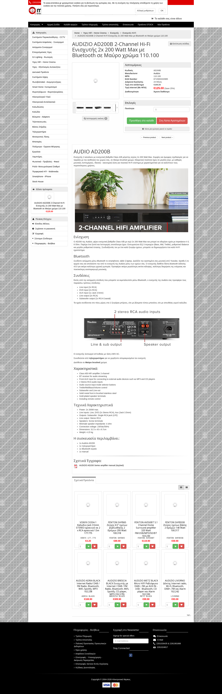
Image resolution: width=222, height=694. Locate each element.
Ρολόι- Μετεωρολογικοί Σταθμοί (46, 166)
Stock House (37, 181)
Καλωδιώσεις (38, 107)
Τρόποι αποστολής (110, 24)
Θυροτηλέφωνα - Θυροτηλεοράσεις (47, 92)
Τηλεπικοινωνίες (39, 122)
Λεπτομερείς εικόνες (95, 118)
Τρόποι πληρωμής (90, 24)
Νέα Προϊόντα (164, 24)
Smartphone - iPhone (41, 176)
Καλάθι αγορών (70, 24)
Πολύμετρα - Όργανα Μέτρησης (46, 147)
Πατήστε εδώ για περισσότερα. (85, 6)
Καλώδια (36, 112)
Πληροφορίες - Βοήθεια (45, 243)
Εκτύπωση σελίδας (179, 44)
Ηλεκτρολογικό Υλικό (41, 97)
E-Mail (158, 640)
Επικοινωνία (128, 24)
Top (189, 615)
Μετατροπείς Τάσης (40, 137)
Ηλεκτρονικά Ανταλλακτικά (43, 102)
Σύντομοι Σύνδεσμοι (43, 238)
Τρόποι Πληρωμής (83, 636)
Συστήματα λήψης (40, 77)
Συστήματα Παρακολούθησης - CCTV (48, 37)
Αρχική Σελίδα (53, 24)
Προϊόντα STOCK (145, 24)
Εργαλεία (36, 152)
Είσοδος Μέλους (41, 224)
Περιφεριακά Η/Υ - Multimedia (45, 171)
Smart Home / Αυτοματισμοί (44, 87)
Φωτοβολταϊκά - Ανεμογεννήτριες (46, 82)
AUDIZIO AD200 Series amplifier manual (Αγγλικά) (101, 465)
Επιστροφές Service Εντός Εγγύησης (91, 664)
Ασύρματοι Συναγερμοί (42, 47)
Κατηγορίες (35, 24)
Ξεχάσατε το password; (43, 229)
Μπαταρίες (37, 142)
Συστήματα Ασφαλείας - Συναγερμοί (48, 42)
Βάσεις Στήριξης (39, 127)
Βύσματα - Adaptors (41, 117)
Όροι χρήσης (80, 650)
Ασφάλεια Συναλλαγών (85, 654)
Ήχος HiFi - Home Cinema (95, 33)
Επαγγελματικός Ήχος (42, 52)
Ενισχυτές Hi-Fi (130, 33)
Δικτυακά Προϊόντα (40, 72)
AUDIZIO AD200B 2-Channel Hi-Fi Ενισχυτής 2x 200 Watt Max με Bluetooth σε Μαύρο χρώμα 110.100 (49, 206)
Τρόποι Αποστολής (83, 640)
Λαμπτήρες (37, 157)
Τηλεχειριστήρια (39, 132)
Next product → (167, 137)
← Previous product (148, 137)
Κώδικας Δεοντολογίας (84, 667)
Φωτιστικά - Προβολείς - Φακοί (45, 161)
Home (77, 33)
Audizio (157, 73)
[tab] (84, 480)
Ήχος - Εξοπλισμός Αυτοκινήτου (46, 67)
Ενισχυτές (114, 33)
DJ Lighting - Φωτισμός (42, 57)
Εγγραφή (37, 233)
